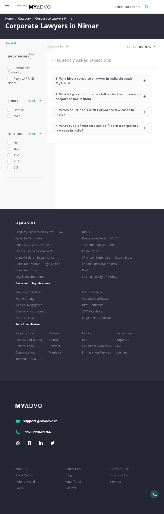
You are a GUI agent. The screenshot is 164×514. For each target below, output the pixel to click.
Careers (70, 488)
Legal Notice (91, 251)
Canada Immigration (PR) (99, 264)
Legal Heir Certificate (96, 318)
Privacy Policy (119, 475)
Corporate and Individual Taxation (28, 355)
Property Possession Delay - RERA (39, 232)
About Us (21, 469)
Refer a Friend (25, 482)
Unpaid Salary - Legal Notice (34, 257)
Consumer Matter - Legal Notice (37, 264)
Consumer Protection (97, 346)
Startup (54, 340)
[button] (24, 57)
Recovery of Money (28, 340)
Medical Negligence (28, 305)
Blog (68, 475)
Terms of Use (119, 469)
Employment (124, 333)
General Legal (24, 346)
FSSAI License (25, 318)
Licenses (121, 352)
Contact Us (73, 469)
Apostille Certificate (28, 238)
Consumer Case (26, 270)
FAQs (19, 488)
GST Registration (93, 311)
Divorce (54, 333)
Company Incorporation (31, 311)
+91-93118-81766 (33, 432)
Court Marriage (92, 292)
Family (86, 333)
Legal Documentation (30, 277)
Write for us (73, 482)
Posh (85, 270)
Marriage (55, 352)
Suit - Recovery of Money (99, 277)
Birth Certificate (93, 305)
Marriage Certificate (29, 292)
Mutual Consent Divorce (32, 245)
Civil (118, 346)
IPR (84, 340)
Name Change (25, 298)
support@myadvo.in (36, 421)
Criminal (54, 346)
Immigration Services (96, 352)
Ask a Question (25, 475)
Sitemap (115, 482)
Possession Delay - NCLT (99, 238)
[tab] (101, 80)
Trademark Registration (98, 245)
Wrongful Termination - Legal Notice (107, 257)
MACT (86, 232)
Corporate (122, 340)
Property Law (24, 333)
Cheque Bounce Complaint (33, 251)
